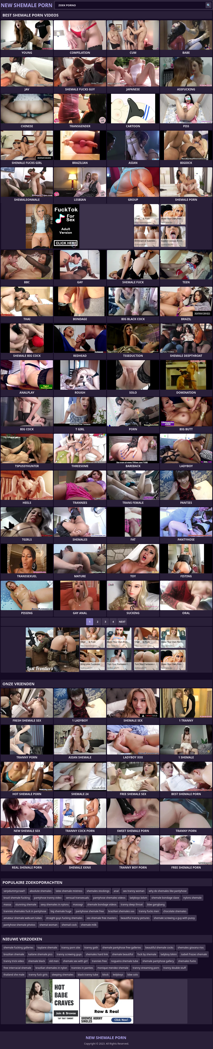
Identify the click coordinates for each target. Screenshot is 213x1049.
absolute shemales (40, 891)
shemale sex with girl (75, 961)
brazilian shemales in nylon (51, 967)
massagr (78, 904)
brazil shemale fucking (17, 897)
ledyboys (118, 974)
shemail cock (69, 924)
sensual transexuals (77, 897)
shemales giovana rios (191, 947)
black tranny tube (88, 974)
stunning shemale (25, 904)
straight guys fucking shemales (64, 918)
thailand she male (14, 974)
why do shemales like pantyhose (167, 891)
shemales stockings (98, 891)
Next (122, 621)
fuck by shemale (146, 954)
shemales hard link (97, 954)
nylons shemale (192, 897)
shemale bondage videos (101, 904)
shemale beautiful (122, 954)
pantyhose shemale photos (19, 924)
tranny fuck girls (38, 974)
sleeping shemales (62, 974)
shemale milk (88, 924)
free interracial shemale (17, 967)
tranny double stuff (174, 967)
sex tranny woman (133, 891)
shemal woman (48, 924)
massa (7, 904)
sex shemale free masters (102, 918)
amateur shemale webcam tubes (23, 918)
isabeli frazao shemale (194, 954)
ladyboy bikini (169, 954)
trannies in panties (82, 967)
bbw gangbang (156, 904)
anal (116, 891)
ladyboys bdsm (138, 897)
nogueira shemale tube (124, 961)
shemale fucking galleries (18, 947)
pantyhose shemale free (90, 911)
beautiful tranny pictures (135, 918)
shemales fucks (187, 961)
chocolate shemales (174, 911)
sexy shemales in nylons (55, 904)
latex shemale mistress (69, 891)
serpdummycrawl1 (14, 891)
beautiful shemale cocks (159, 947)
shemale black (36, 961)
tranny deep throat (132, 904)
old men (54, 961)
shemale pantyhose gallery (158, 961)
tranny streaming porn (146, 967)
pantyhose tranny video (48, 897)
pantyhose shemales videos (109, 897)
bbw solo (132, 974)
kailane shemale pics (40, 954)
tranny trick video (14, 961)
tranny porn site (70, 947)
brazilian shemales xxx (121, 911)
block (105, 974)
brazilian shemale (14, 954)
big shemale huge (61, 911)
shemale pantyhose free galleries (121, 947)
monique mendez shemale (112, 967)
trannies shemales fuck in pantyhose (25, 911)
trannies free (99, 961)
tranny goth (91, 947)
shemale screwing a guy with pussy (174, 918)
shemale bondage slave (165, 897)
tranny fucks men (149, 911)
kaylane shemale (47, 947)
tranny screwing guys (69, 954)
